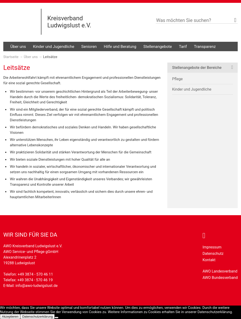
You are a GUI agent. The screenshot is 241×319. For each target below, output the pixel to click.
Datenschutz (212, 253)
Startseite (11, 57)
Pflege (177, 79)
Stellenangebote (157, 46)
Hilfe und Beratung (120, 46)
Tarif (183, 46)
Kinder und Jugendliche (53, 46)
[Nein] (56, 317)
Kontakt (208, 260)
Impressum (211, 247)
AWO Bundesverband (220, 277)
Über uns (18, 46)
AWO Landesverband (219, 271)
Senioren (89, 46)
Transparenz (205, 46)
